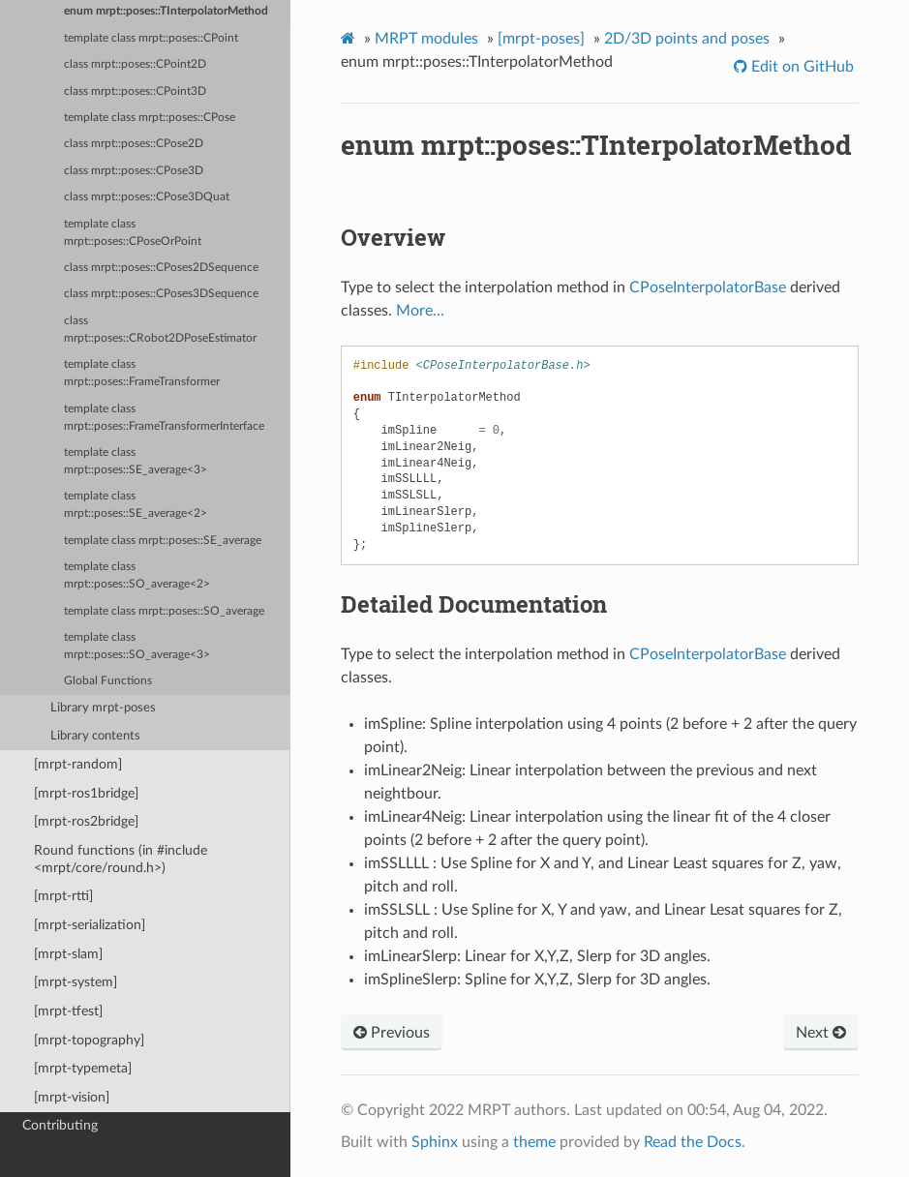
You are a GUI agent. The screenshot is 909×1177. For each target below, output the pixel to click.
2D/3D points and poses (687, 38)
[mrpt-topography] (89, 1040)
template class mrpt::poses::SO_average (164, 611)
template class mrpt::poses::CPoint (151, 38)
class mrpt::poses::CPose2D (133, 143)
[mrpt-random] (78, 764)
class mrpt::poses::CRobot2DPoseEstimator (160, 330)
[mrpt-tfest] (68, 1011)
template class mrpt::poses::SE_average (162, 540)
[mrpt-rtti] (63, 896)
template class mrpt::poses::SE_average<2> (135, 505)
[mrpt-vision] (71, 1097)
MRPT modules (426, 38)
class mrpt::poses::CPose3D (133, 171)
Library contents (95, 736)
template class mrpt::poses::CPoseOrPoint (132, 233)
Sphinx (434, 1142)
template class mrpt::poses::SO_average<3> (137, 646)
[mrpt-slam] (68, 954)
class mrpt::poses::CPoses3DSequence (161, 293)
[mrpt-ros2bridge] (86, 821)
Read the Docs (693, 1142)
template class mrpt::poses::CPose (149, 117)
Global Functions (108, 681)
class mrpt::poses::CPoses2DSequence (161, 267)
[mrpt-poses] (541, 38)
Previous (391, 1033)
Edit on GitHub (800, 67)
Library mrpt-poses (103, 708)
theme (534, 1142)
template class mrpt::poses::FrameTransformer (142, 373)
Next (821, 1033)
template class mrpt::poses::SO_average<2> (137, 575)
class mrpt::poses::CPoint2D (135, 64)
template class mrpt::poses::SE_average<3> (135, 461)
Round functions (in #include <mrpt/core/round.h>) (120, 859)
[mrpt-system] (75, 982)
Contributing (60, 1125)
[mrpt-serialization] (89, 925)
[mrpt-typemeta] (83, 1068)
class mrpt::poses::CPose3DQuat (146, 197)
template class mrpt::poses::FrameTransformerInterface (164, 418)
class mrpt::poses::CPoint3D (135, 91)
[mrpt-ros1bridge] (86, 793)
